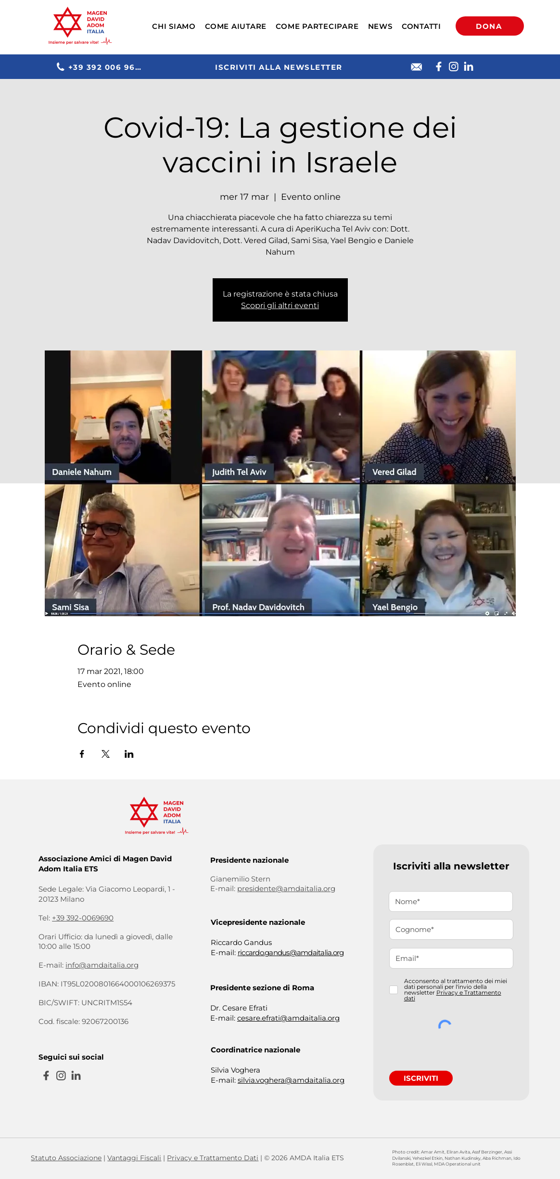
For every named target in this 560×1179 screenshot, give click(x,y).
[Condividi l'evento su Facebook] (82, 754)
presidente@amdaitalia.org (286, 888)
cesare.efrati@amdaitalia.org (288, 1018)
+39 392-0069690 (83, 917)
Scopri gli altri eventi (280, 305)
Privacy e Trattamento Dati (212, 1157)
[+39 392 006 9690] (100, 67)
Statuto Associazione (66, 1157)
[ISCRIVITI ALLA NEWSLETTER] (279, 67)
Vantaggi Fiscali (134, 1157)
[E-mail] (417, 67)
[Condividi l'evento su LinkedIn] (129, 754)
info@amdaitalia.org (102, 965)
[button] (173, 26)
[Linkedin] (468, 66)
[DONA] (490, 26)
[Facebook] (438, 66)
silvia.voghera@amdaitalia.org (291, 1080)
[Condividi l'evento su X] (105, 754)
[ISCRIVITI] (421, 1078)
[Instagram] (453, 66)
